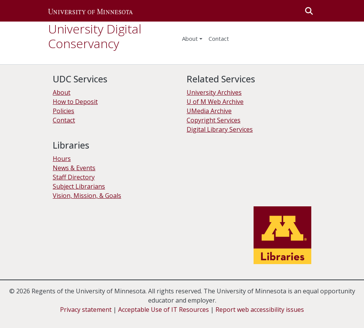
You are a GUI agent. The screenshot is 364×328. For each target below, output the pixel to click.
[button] (90, 11)
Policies (63, 111)
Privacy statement (86, 309)
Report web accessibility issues (259, 309)
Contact (64, 120)
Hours (62, 158)
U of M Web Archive (215, 101)
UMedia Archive (209, 111)
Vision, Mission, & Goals (87, 195)
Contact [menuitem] (219, 38)
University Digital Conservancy (94, 36)
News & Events (74, 168)
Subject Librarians (79, 186)
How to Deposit (75, 101)
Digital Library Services (220, 129)
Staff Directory (74, 177)
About (190, 38)
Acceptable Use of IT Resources (163, 309)
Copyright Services (213, 120)
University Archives (214, 92)
